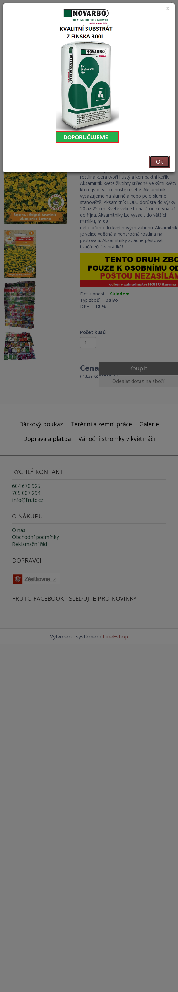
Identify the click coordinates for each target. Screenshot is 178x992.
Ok (159, 161)
